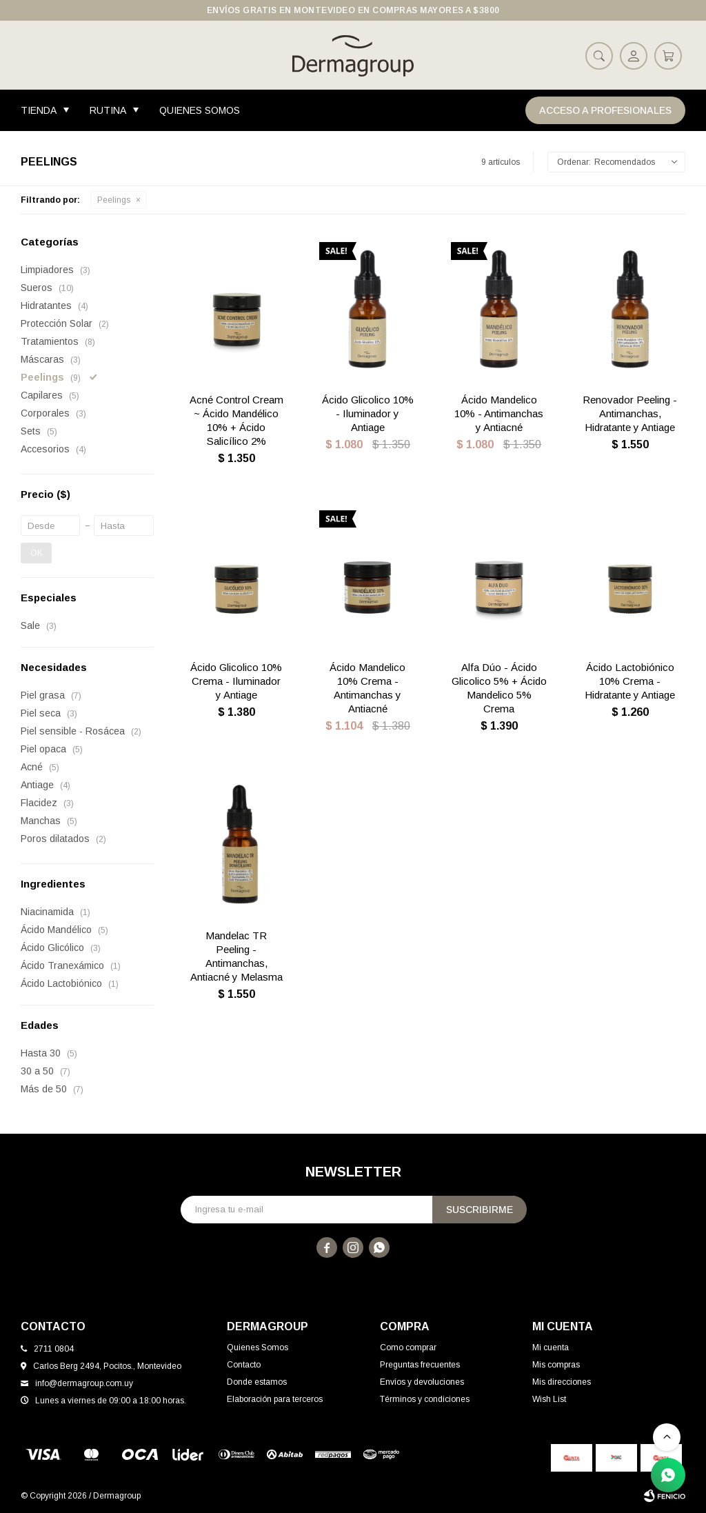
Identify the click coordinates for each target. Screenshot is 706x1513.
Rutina (108, 110)
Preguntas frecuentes (420, 1365)
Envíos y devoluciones (422, 1382)
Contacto (244, 1365)
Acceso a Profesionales (605, 110)
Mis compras (556, 1365)
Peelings (113, 200)
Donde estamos (257, 1382)
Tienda (39, 110)
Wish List (549, 1399)
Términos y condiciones (425, 1399)
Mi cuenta (550, 1347)
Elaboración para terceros (275, 1399)
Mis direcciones (561, 1382)
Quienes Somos (199, 110)
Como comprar (408, 1347)
